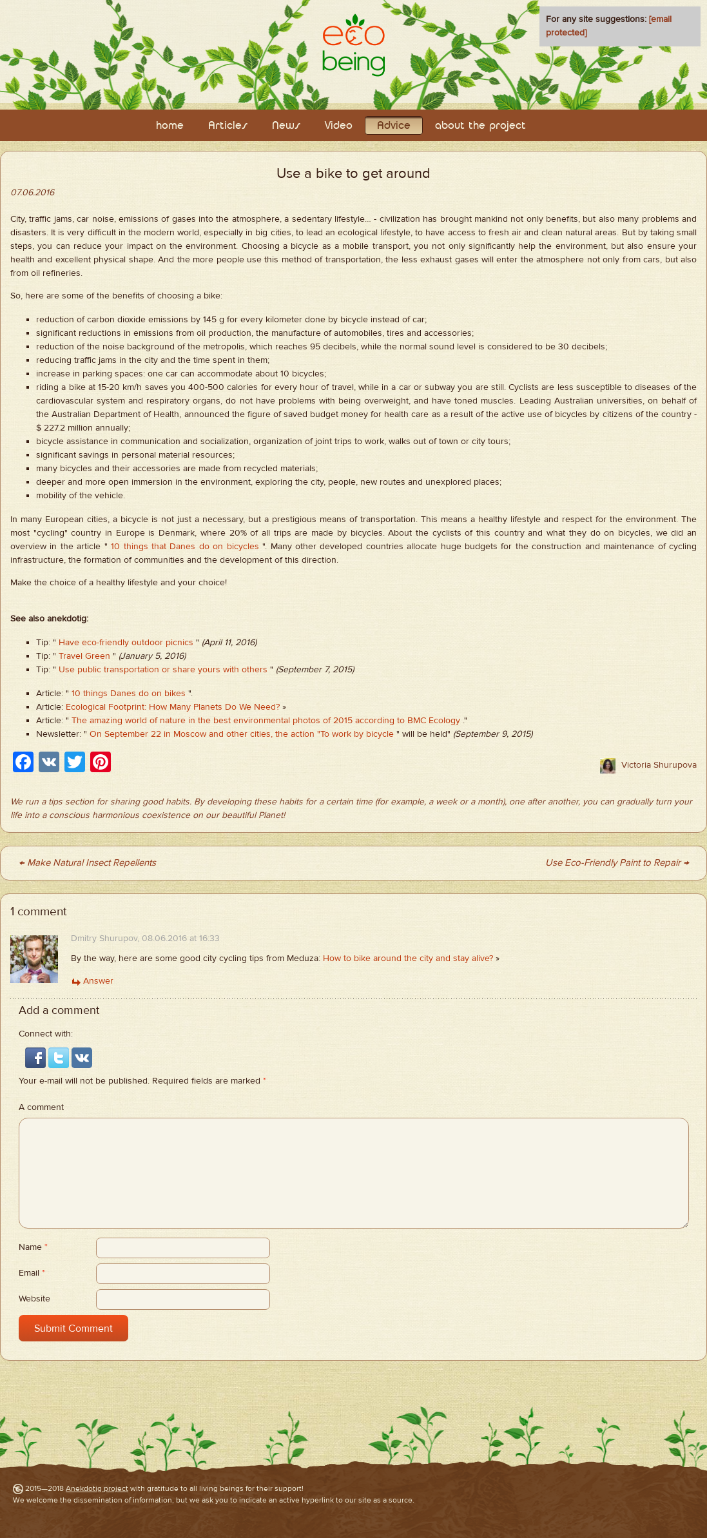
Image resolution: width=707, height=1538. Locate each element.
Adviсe (394, 126)
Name (33, 1247)
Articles (227, 126)
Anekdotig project (97, 1488)
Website (34, 1299)
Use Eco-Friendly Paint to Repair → (617, 863)
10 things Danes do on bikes (129, 693)
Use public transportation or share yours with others (163, 670)
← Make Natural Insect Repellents (87, 863)
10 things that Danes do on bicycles (185, 546)
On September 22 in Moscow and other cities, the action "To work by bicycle (242, 734)
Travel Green (84, 656)
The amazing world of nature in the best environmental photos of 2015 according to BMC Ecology (266, 720)
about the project (480, 126)
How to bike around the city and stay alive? (408, 958)
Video (339, 126)
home (170, 126)
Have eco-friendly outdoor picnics (126, 642)
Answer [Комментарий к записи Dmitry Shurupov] (98, 981)
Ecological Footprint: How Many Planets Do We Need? (173, 707)
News (286, 126)
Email (32, 1273)
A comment (41, 1107)
